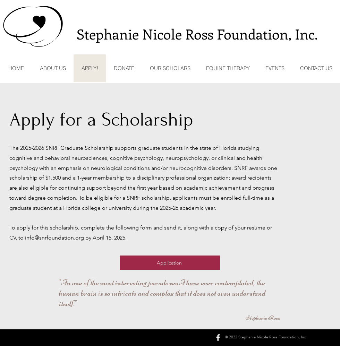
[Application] (170, 263)
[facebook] (218, 337)
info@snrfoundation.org (54, 237)
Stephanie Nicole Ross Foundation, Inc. (197, 34)
